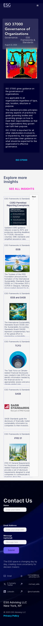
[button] (37, 5)
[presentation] (21, 518)
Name (6, 505)
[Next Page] (34, 335)
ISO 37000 (21, 160)
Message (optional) (8, 537)
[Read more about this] (18, 218)
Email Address (10, 525)
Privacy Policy (11, 615)
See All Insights (21, 188)
